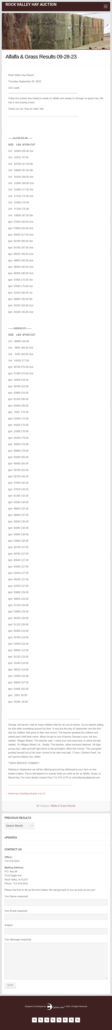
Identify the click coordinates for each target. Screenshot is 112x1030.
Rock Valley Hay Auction (30, 4)
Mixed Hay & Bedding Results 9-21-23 (26, 793)
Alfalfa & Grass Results (62, 806)
